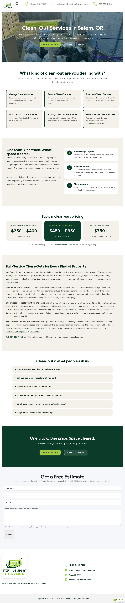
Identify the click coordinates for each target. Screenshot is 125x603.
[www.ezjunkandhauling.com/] (65, 578)
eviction (102, 328)
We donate (69, 309)
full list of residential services (34, 328)
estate (96, 328)
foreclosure (35, 331)
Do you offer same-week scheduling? (35, 412)
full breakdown (60, 245)
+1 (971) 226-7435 (75, 564)
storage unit (21, 331)
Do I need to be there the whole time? (35, 386)
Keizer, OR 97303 (74, 574)
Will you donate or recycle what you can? (36, 377)
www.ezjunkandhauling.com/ (79, 578)
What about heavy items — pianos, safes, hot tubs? (41, 403)
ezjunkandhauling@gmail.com (80, 569)
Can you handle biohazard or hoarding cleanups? (40, 395)
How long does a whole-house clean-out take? (39, 369)
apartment (10, 331)
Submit (9, 534)
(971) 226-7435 (71, 481)
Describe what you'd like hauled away (21, 508)
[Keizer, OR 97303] (65, 573)
